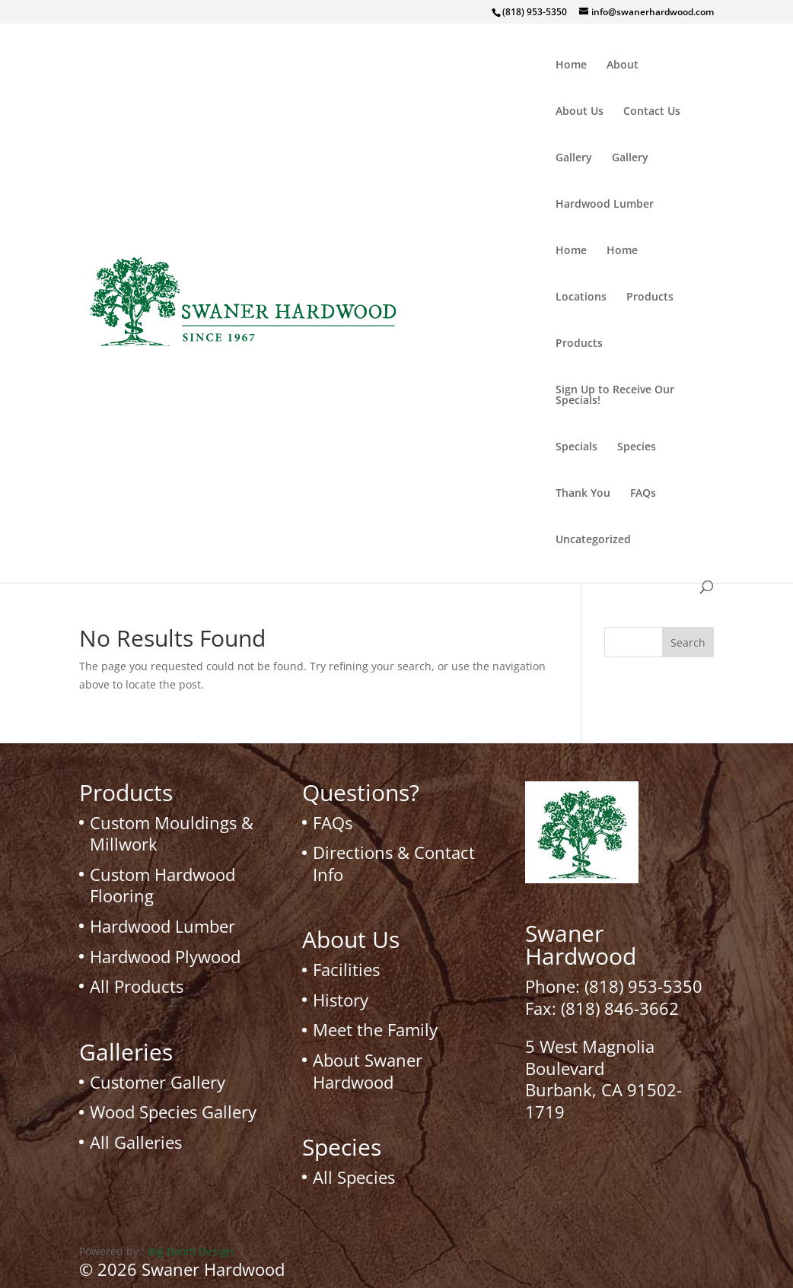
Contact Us (651, 112)
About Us (580, 112)
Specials (576, 447)
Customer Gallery (157, 1081)
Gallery (574, 158)
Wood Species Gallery (173, 1111)
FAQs (643, 494)
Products (650, 297)
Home (571, 65)
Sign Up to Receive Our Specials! (615, 395)
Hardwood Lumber (605, 205)
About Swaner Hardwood (367, 1070)
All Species (354, 1177)
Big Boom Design (191, 1251)
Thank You (583, 494)
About (623, 65)
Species (636, 447)
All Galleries (136, 1142)
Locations (581, 297)
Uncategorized (593, 540)
